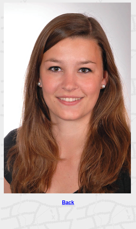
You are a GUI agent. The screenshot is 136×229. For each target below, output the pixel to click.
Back (68, 202)
